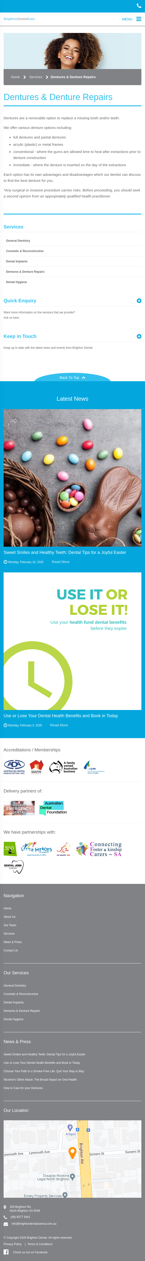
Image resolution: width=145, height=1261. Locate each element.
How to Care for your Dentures (23, 1088)
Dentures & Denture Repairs (73, 77)
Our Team (10, 925)
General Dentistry (18, 240)
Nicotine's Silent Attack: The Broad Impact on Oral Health (40, 1079)
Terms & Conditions (40, 1244)
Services (35, 77)
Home (15, 77)
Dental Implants (16, 261)
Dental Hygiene (16, 282)
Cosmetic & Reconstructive (25, 251)
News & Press (13, 942)
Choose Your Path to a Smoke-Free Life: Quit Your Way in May (44, 1071)
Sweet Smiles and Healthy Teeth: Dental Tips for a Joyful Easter (44, 1054)
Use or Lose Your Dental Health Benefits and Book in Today (42, 1063)
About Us (9, 917)
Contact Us (11, 950)
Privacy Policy (13, 1244)
